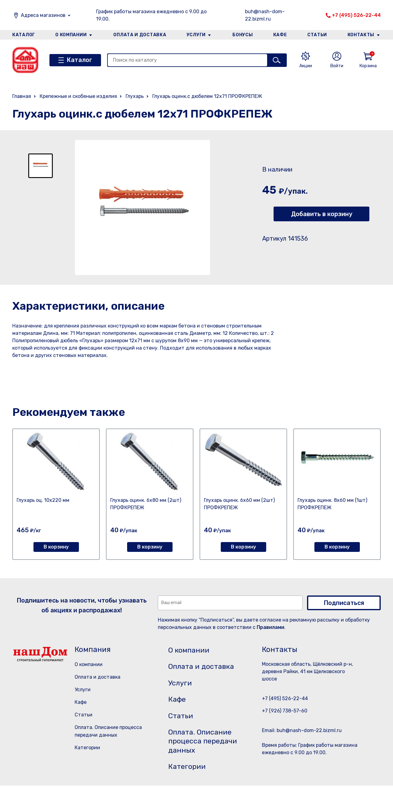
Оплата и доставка (140, 34)
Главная (21, 96)
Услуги (196, 34)
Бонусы (242, 34)
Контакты (361, 34)
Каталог (23, 34)
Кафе (280, 34)
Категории (87, 747)
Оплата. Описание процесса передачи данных (203, 742)
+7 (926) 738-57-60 (284, 711)
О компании (71, 34)
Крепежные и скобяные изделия (78, 96)
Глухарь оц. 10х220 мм (43, 500)
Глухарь (135, 96)
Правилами (270, 627)
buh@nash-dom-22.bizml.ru (265, 15)
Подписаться (344, 603)
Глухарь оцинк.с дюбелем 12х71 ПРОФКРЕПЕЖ (207, 96)
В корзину (56, 547)
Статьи (317, 34)
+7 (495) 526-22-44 (356, 15)
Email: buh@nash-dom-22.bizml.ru (302, 730)
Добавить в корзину (321, 214)
